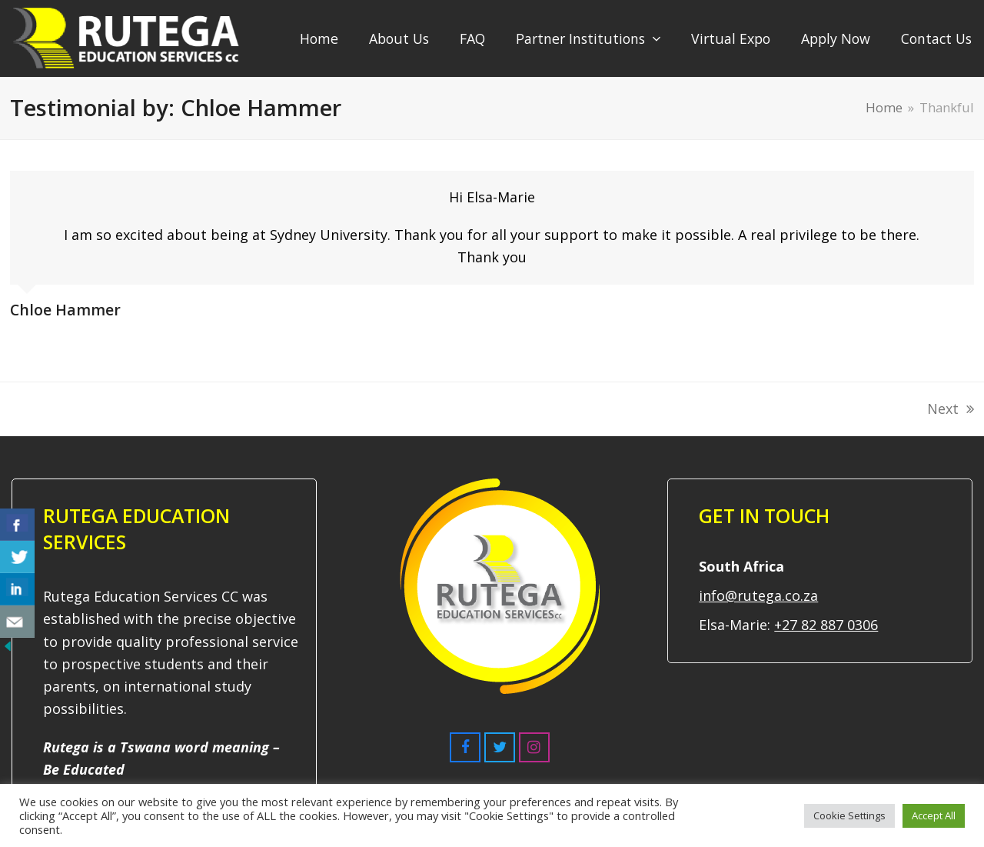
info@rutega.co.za (758, 595)
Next (950, 409)
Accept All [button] (934, 815)
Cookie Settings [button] (849, 815)
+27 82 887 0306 (826, 624)
